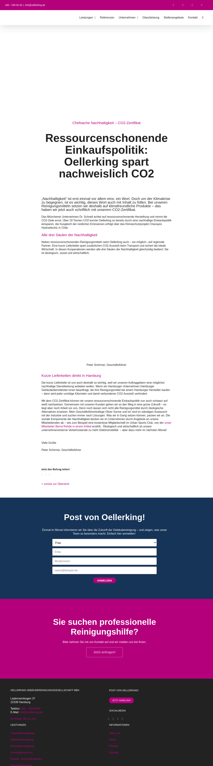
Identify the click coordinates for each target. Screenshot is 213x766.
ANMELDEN (104, 580)
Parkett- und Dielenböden (26, 758)
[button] (202, 17)
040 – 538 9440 (30, 708)
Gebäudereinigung (21, 739)
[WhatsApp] (47, 475)
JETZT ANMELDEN (121, 700)
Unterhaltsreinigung (22, 733)
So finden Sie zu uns (23, 718)
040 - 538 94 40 (13, 5)
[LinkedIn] (122, 719)
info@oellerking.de (35, 5)
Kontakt (114, 752)
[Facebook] (43, 475)
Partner (113, 746)
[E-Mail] (51, 475)
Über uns (114, 733)
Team (112, 739)
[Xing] (113, 719)
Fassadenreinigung (22, 746)
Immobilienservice (21, 752)
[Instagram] (117, 719)
